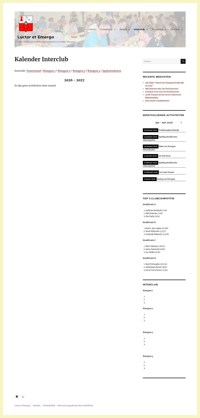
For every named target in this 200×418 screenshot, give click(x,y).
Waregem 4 (93, 70)
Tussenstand (33, 70)
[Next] (122, 80)
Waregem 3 (79, 70)
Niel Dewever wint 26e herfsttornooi (161, 89)
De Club (175, 29)
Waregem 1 (49, 70)
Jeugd (123, 29)
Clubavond (106, 29)
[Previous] (26, 80)
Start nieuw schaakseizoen (157, 100)
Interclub (139, 29)
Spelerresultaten (111, 70)
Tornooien (157, 29)
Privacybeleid (49, 405)
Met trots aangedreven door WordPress (75, 405)
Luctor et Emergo (35, 37)
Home (92, 29)
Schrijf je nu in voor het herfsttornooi (162, 92)
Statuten (36, 405)
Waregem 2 (64, 70)
